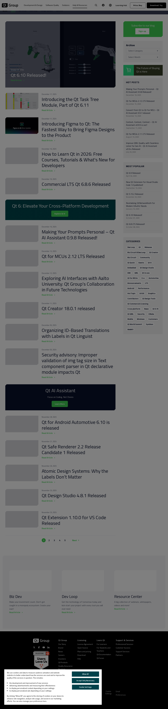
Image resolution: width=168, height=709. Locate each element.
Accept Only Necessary (85, 680)
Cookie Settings (85, 687)
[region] (53, 687)
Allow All (85, 674)
